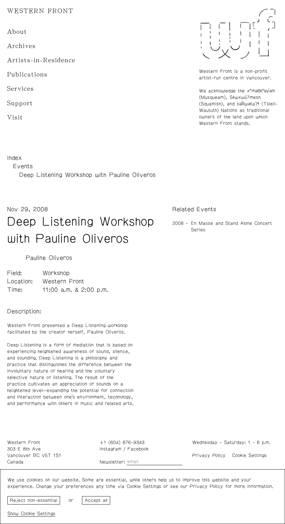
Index (14, 158)
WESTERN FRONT (40, 11)
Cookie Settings (249, 455)
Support (20, 103)
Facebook (138, 449)
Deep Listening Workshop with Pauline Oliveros (87, 175)
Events (23, 166)
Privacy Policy (209, 455)
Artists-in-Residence (41, 60)
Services (20, 88)
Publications (27, 74)
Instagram (110, 449)
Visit (15, 117)
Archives (21, 46)
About (17, 31)
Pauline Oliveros (49, 258)
